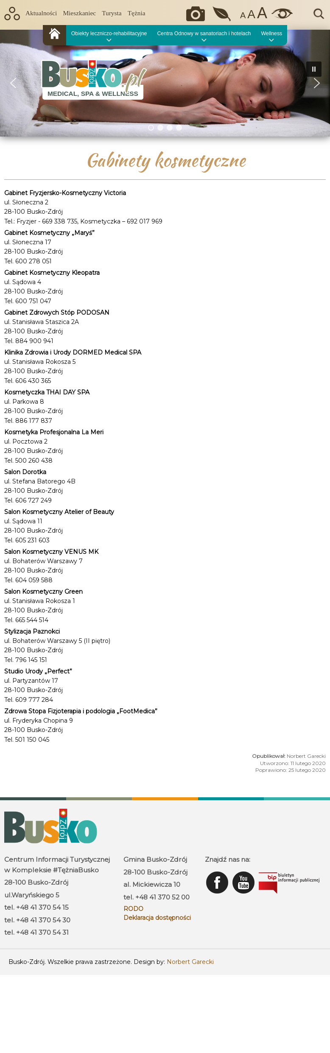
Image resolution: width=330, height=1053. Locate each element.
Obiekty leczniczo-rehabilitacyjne (109, 33)
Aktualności (41, 13)
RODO (133, 909)
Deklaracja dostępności (157, 918)
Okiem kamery (197, 13)
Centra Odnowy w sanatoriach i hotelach (204, 33)
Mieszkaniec (79, 13)
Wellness (271, 33)
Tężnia (136, 13)
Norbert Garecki (190, 962)
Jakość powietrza (222, 13)
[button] (13, 83)
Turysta (111, 13)
